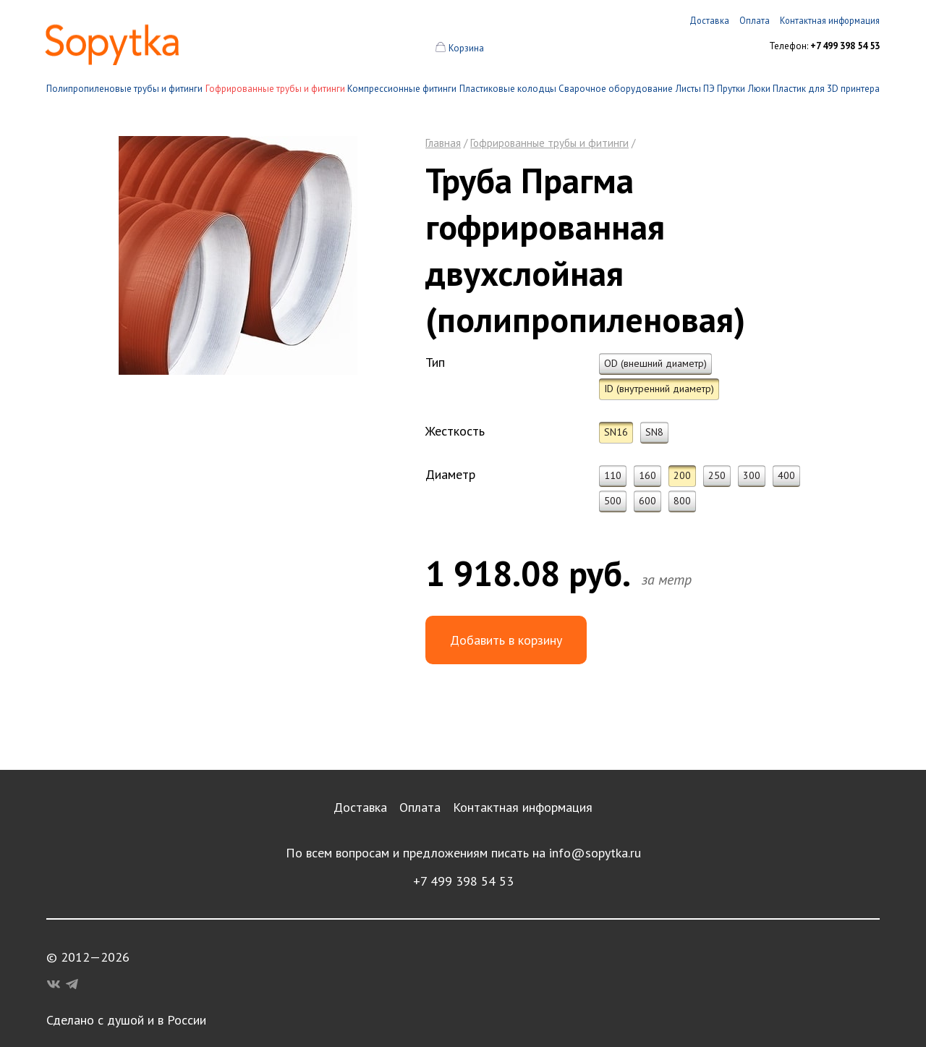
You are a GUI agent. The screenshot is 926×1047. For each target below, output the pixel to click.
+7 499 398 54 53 (463, 881)
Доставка (360, 807)
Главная (443, 143)
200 (682, 475)
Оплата (420, 807)
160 (647, 475)
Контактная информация (522, 807)
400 (786, 475)
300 (751, 475)
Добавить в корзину (506, 640)
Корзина (466, 48)
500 (612, 500)
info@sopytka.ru (595, 852)
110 (612, 475)
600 (647, 500)
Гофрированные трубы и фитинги (275, 88)
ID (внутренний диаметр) (659, 388)
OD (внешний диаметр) (655, 363)
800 (682, 500)
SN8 (654, 431)
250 (717, 475)
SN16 (616, 431)
